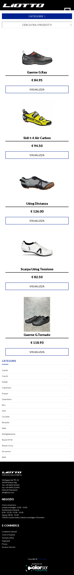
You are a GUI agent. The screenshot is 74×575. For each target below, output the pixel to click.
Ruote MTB (7, 439)
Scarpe (5, 393)
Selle (4, 428)
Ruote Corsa (7, 445)
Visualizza (37, 89)
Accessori (6, 451)
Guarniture (7, 399)
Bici (3, 405)
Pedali (5, 382)
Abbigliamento (8, 434)
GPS (4, 411)
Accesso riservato (8, 547)
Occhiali (5, 416)
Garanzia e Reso (8, 538)
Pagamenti (6, 541)
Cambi (5, 370)
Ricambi (5, 422)
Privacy (5, 544)
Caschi (5, 376)
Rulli (4, 457)
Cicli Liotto (42, 559)
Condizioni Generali (9, 532)
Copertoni (6, 387)
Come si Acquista (8, 535)
